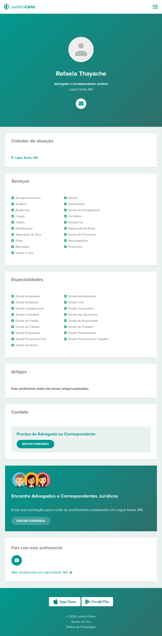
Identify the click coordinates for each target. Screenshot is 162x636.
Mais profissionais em (41, 572)
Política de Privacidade (81, 627)
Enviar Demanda (31, 521)
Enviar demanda (35, 444)
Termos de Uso (81, 622)
